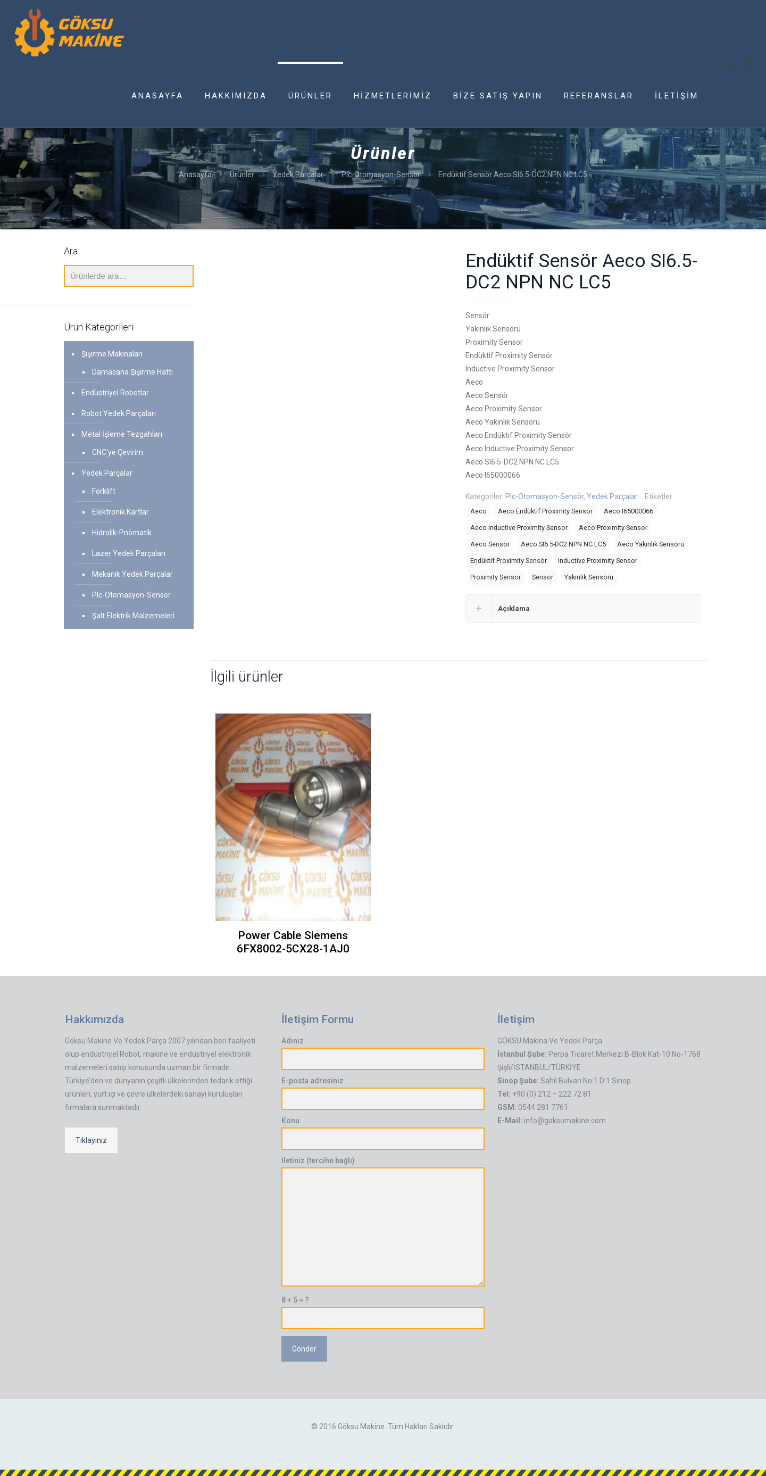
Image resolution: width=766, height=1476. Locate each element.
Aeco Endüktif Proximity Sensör (545, 511)
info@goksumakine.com (565, 1120)
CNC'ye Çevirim (117, 452)
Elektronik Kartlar (120, 512)
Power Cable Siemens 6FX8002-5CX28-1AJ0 (293, 942)
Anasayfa (195, 174)
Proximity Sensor (495, 577)
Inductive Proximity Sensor (597, 561)
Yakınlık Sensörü (588, 577)
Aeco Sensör (490, 544)
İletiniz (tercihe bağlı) (383, 1221)
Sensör (542, 577)
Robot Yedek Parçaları (118, 413)
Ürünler (242, 174)
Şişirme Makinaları (112, 354)
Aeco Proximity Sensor (613, 528)
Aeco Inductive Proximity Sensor (519, 528)
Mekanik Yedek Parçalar (132, 574)
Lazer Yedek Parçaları (128, 553)
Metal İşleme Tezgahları (121, 434)
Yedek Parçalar (297, 174)
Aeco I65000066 (628, 511)
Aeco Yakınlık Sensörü (650, 544)
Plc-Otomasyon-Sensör (381, 174)
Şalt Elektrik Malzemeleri (133, 615)
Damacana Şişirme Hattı (132, 372)
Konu (383, 1133)
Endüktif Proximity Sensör (508, 561)
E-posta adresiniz (383, 1093)
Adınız (383, 1053)
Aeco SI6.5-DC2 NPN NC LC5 (563, 544)
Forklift (103, 491)
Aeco (478, 511)
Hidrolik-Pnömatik (122, 532)
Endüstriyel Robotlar (115, 392)
